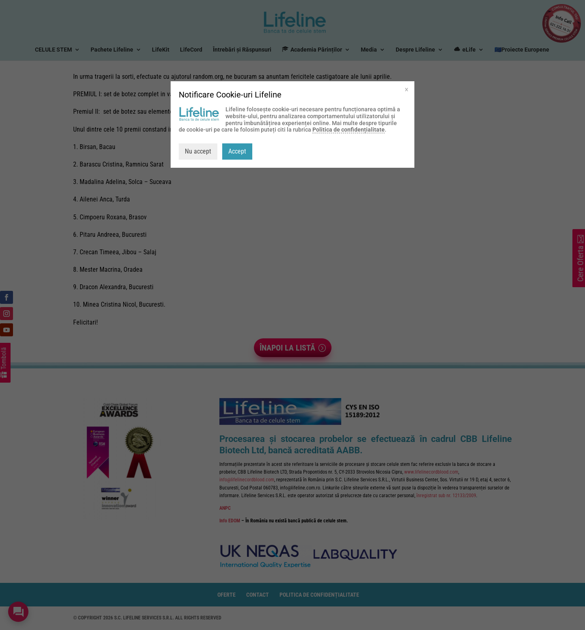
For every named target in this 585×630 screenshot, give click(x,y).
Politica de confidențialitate (348, 129)
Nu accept (198, 151)
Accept (237, 151)
